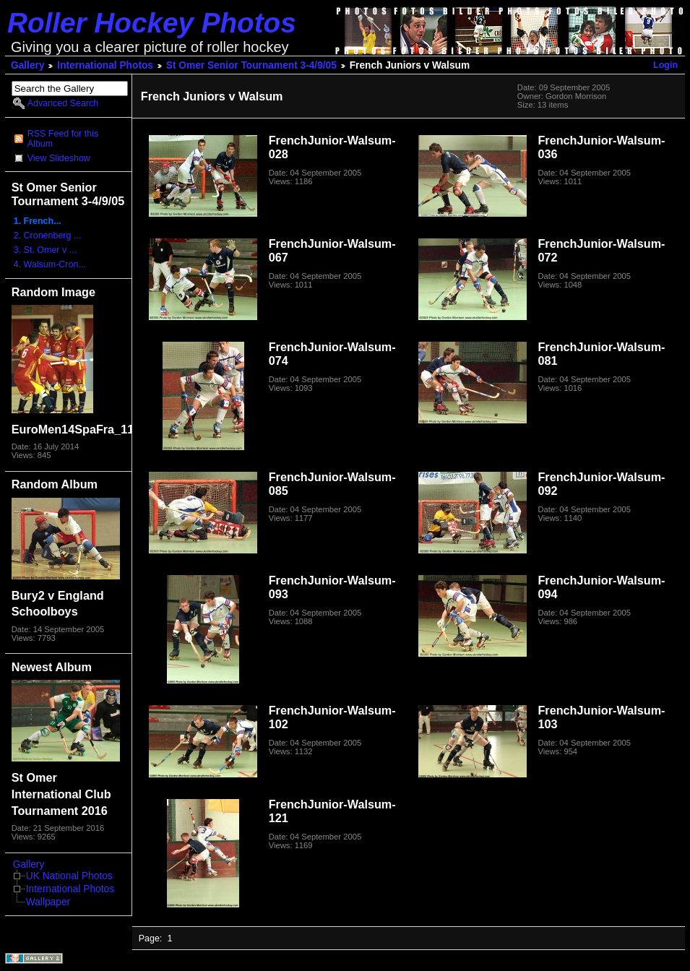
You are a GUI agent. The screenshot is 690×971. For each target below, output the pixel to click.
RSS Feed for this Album (62, 139)
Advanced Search (62, 103)
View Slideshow (58, 158)
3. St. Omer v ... (45, 250)
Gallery (28, 65)
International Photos (105, 65)
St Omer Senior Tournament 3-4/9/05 (251, 65)
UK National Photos (69, 876)
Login (665, 65)
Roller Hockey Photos (151, 22)
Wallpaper (48, 902)
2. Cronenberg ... (48, 235)
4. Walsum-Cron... (50, 264)
